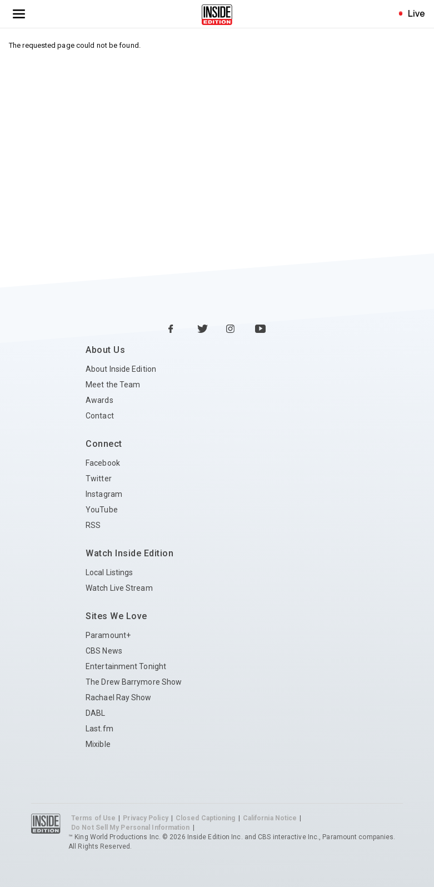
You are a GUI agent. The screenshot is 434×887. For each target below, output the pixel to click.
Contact (100, 415)
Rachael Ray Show (119, 697)
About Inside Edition (121, 369)
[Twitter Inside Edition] (202, 330)
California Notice (270, 818)
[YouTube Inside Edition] (260, 330)
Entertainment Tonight (126, 666)
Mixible (98, 744)
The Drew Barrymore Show (134, 681)
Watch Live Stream (119, 588)
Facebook (103, 463)
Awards (99, 400)
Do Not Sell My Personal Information (130, 827)
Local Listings (109, 572)
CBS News (104, 650)
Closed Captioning (206, 818)
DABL (95, 713)
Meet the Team (113, 384)
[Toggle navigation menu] (19, 14)
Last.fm (99, 728)
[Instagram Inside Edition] (231, 330)
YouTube (102, 509)
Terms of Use (93, 818)
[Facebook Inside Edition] (173, 330)
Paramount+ (108, 635)
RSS (93, 525)
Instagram (104, 494)
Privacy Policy (145, 818)
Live (416, 13)
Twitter (99, 478)
